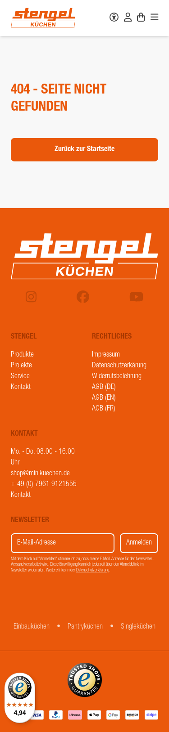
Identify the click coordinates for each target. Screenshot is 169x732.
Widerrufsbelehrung (117, 376)
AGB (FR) (103, 409)
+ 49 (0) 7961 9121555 (44, 484)
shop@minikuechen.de (40, 474)
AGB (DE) (104, 387)
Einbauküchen (32, 627)
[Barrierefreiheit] (114, 18)
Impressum (106, 355)
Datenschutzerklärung (92, 570)
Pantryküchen (85, 627)
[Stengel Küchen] (43, 17)
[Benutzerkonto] (128, 18)
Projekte (21, 366)
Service (20, 376)
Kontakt (21, 387)
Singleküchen (138, 627)
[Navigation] (155, 18)
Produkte (22, 355)
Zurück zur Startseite (84, 149)
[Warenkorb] (141, 18)
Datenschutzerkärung (119, 366)
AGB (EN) (104, 398)
